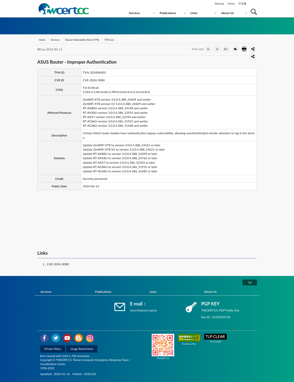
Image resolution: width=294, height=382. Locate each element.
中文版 (242, 3)
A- (208, 49)
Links (193, 13)
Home (231, 3)
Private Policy (52, 348)
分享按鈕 (253, 49)
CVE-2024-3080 (58, 264)
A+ (226, 49)
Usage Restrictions (81, 348)
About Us (227, 13)
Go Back (235, 49)
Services (134, 13)
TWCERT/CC (163, 347)
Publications (168, 13)
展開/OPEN (249, 282)
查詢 (254, 11)
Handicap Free (189, 339)
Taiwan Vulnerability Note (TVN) (82, 39)
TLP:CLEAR (215, 338)
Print (244, 49)
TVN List (109, 39)
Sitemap (219, 3)
